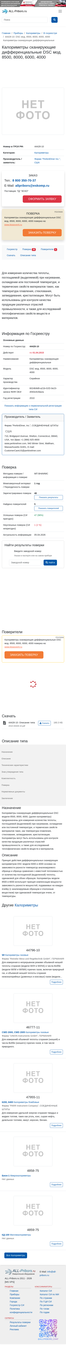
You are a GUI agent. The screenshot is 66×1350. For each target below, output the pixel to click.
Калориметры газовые (15, 955)
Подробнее (56, 982)
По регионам (46, 1305)
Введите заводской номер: (28, 551)
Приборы (14, 1294)
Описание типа (28, 255)
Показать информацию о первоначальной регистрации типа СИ (33, 407)
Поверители (49, 249)
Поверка (29, 249)
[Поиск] (25, 20)
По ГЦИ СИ (46, 1301)
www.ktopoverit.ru (13, 224)
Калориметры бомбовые (20, 1102)
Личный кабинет (18, 1326)
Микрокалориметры (16, 1175)
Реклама (14, 1329)
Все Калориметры (15, 1255)
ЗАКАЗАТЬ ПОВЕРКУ (42, 232)
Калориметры (26, 905)
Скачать (11, 255)
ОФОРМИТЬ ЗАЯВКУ (42, 199)
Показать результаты (48, 497)
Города (13, 1301)
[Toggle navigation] (60, 11)
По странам (46, 1298)
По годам (44, 1312)
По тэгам (44, 1308)
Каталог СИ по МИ (49, 1294)
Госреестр (12, 249)
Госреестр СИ (17, 1305)
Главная (14, 1291)
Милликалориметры (16, 1235)
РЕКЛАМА (58, 212)
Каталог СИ (46, 1291)
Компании (15, 1298)
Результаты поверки (20, 1322)
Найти (50, 562)
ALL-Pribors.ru (14, 11)
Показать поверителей (48, 508)
